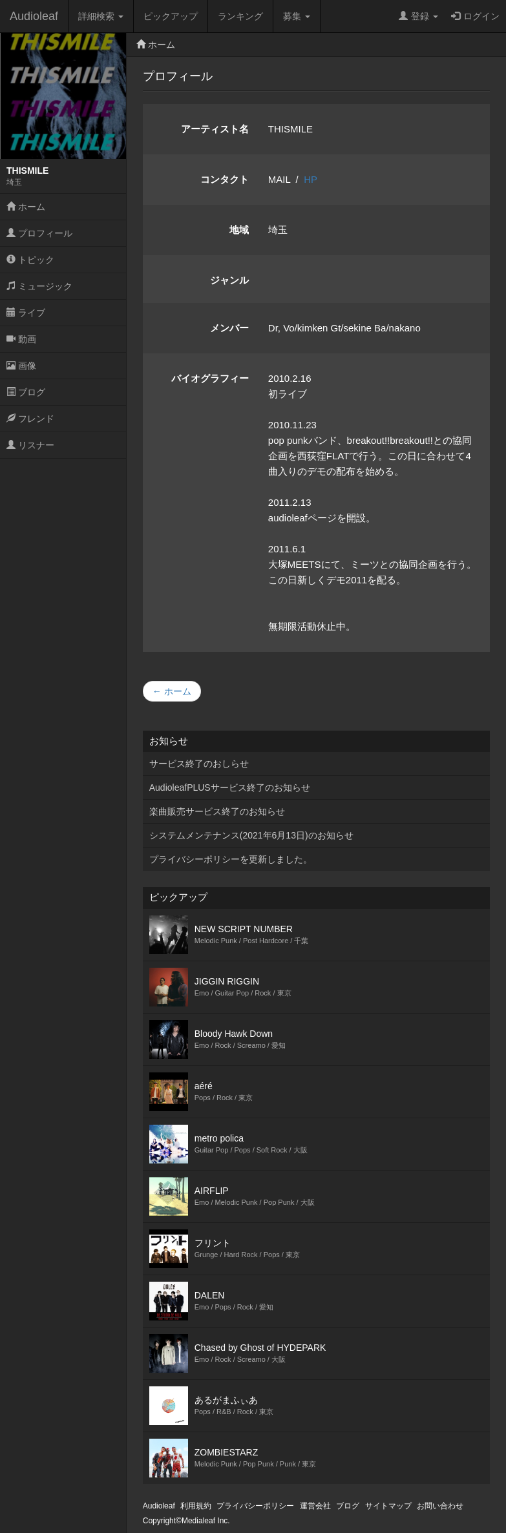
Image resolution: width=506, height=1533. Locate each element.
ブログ (25, 392)
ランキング (240, 16)
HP (310, 179)
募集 (296, 16)
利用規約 (195, 1505)
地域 (239, 229)
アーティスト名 (215, 128)
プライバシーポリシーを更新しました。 (230, 859)
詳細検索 (100, 16)
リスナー (30, 445)
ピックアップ (170, 16)
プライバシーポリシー (255, 1505)
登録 (418, 16)
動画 (21, 339)
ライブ (25, 313)
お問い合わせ (440, 1505)
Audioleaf (34, 16)
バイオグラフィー (210, 378)
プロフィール (39, 233)
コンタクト (224, 179)
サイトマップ (388, 1505)
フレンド (30, 418)
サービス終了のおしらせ (199, 763)
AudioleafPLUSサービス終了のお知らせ (229, 787)
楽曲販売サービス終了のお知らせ (217, 811)
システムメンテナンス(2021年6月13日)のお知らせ (251, 835)
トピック (30, 260)
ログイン (475, 16)
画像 (21, 365)
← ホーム (172, 691)
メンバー (229, 327)
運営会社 (315, 1505)
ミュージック (39, 286)
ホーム (25, 207)
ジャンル (229, 280)
